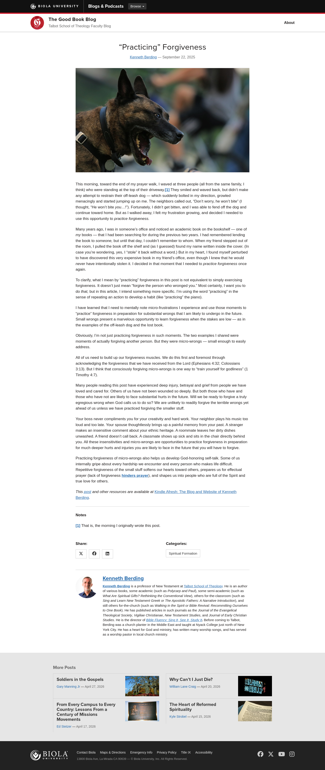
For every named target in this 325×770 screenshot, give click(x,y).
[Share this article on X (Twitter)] (81, 553)
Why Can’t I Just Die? (191, 679)
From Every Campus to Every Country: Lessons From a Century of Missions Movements (86, 712)
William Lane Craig (182, 686)
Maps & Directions (113, 752)
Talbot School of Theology (203, 586)
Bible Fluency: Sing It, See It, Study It (174, 620)
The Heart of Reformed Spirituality (192, 707)
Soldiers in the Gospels (80, 679)
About (289, 23)
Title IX (186, 752)
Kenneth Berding (143, 57)
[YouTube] (281, 754)
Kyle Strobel (177, 716)
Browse (137, 6)
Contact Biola (86, 752)
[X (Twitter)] (271, 754)
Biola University (58, 6)
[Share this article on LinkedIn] (107, 553)
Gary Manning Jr (68, 686)
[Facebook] (260, 754)
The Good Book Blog (72, 19)
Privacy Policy (166, 752)
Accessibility (203, 752)
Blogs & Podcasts (106, 6)
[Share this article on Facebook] (94, 553)
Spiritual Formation (183, 553)
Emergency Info (141, 752)
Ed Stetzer (64, 726)
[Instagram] (292, 754)
